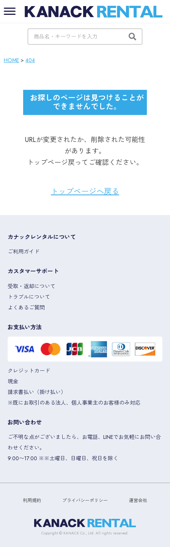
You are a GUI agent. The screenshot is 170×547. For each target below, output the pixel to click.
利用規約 (32, 500)
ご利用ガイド (23, 251)
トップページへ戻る (85, 191)
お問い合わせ (25, 422)
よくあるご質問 (26, 307)
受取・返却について (31, 286)
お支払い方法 (25, 327)
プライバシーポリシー (85, 500)
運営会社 (138, 500)
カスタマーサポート (33, 271)
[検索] (132, 36)
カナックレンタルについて (42, 237)
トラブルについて (29, 297)
